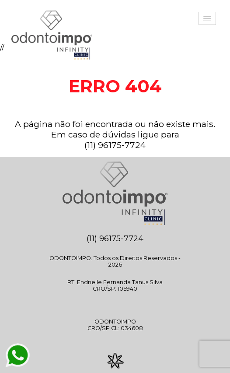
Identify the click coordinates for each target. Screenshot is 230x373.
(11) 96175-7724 (115, 145)
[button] (207, 18)
